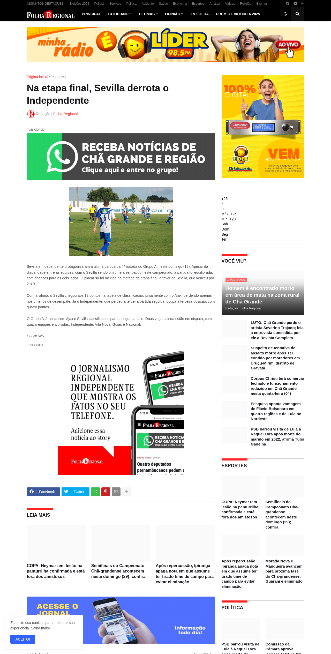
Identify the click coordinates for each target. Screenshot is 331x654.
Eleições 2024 (79, 3)
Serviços (115, 3)
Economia (180, 3)
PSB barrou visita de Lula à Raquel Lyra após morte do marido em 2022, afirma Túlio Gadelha (277, 437)
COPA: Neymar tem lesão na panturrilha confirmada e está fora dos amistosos (56, 571)
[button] (285, 14)
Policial (99, 3)
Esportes (198, 3)
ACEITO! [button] (23, 639)
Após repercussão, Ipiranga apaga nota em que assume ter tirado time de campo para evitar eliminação (185, 573)
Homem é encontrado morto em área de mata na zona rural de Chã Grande (262, 294)
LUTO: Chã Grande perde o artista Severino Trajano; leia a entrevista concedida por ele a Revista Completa (277, 330)
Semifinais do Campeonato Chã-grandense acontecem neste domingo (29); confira (118, 571)
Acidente (148, 3)
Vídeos (230, 3)
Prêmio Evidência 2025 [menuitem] (238, 14)
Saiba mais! (40, 628)
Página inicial (37, 77)
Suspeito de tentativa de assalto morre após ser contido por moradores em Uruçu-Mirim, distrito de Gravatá (275, 358)
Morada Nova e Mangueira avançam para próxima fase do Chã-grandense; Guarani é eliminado (284, 571)
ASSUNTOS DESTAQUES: (46, 3)
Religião (245, 3)
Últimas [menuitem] (147, 14)
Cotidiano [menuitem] (118, 14)
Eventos (261, 3)
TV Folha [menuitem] (200, 14)
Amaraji (214, 3)
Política (131, 3)
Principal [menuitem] (91, 14)
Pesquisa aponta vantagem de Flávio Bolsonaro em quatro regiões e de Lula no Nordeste (276, 411)
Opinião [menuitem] (172, 14)
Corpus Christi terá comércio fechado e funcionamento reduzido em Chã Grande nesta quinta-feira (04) (277, 386)
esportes (59, 77)
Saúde (163, 3)
